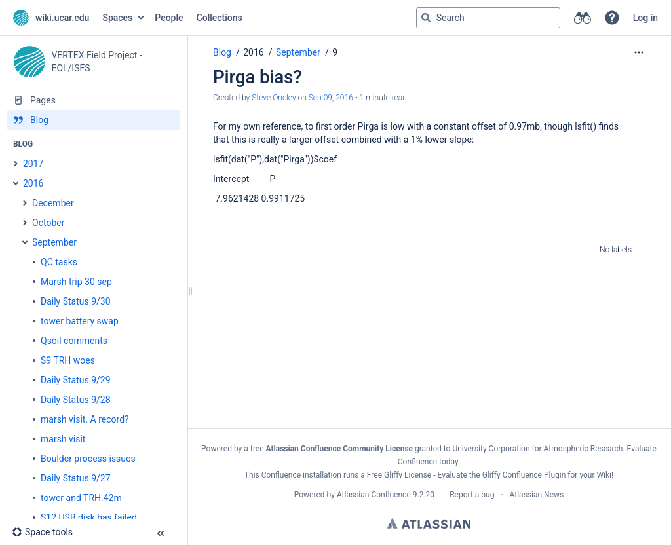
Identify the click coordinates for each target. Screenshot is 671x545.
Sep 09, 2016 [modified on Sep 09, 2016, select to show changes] (331, 97)
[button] (612, 17)
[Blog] (93, 120)
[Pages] (93, 100)
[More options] (638, 52)
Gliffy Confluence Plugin (524, 474)
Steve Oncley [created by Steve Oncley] (274, 97)
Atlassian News (537, 494)
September (298, 52)
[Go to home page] (51, 17)
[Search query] (488, 17)
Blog (222, 52)
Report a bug (472, 494)
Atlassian (428, 523)
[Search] (426, 17)
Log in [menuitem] (645, 17)
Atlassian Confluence (374, 494)
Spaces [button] (117, 17)
